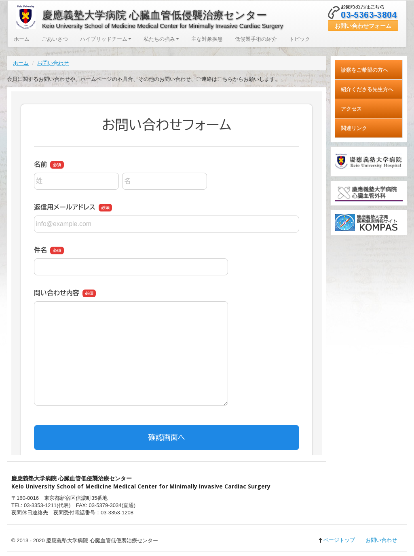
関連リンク (354, 128)
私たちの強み (161, 38)
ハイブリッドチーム (105, 38)
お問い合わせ (53, 63)
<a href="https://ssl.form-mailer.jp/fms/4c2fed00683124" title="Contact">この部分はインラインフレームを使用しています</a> (166, 273)
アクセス (351, 109)
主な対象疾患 (207, 38)
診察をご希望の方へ (364, 70)
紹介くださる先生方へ (367, 89)
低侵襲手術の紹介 (256, 38)
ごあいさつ (55, 38)
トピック (299, 38)
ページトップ (336, 540)
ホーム (22, 38)
